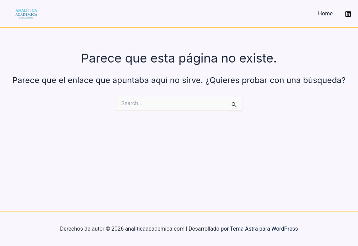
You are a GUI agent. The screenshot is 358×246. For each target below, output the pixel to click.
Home (325, 13)
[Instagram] (348, 14)
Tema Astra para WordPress (264, 229)
